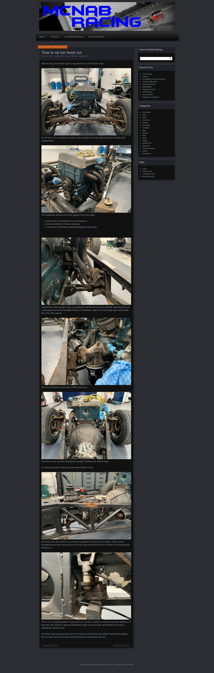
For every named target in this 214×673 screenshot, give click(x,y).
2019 (144, 118)
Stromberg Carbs (149, 84)
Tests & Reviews (149, 148)
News (145, 138)
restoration (74, 56)
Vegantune (83, 56)
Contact (54, 37)
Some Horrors (148, 95)
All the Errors (147, 92)
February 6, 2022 (59, 47)
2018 (144, 115)
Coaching (146, 125)
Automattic (129, 664)
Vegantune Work (149, 89)
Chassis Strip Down (150, 82)
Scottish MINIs (95, 37)
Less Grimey (147, 74)
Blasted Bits (147, 87)
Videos (145, 151)
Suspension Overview (121, 646)
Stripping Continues (50, 646)
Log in (145, 169)
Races (145, 141)
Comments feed (149, 174)
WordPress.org (148, 176)
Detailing (146, 128)
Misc (144, 136)
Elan (51, 56)
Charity (145, 123)
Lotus (67, 56)
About (42, 37)
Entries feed (147, 171)
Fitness (145, 133)
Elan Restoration (74, 37)
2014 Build (147, 112)
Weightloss (147, 154)
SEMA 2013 (147, 143)
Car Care (146, 120)
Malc (48, 47)
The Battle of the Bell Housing (154, 79)
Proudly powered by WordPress (93, 664)
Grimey (145, 77)
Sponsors (146, 146)
